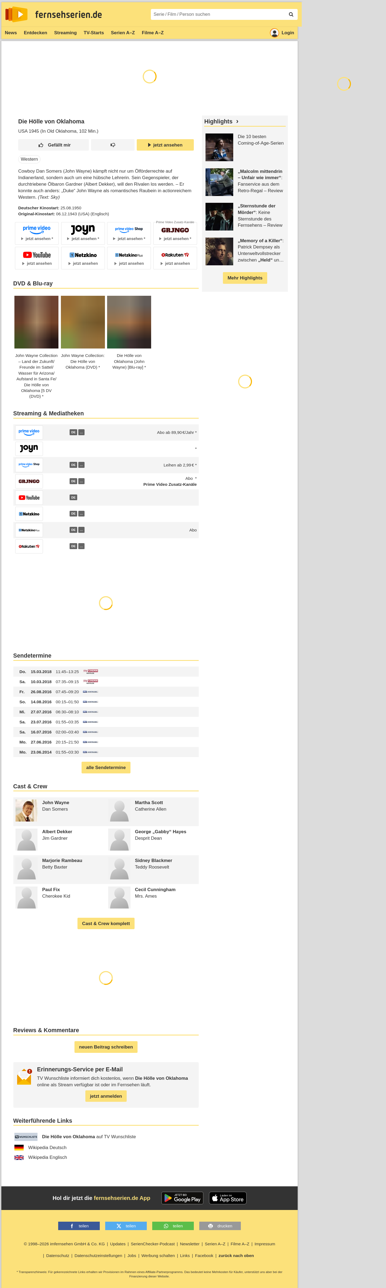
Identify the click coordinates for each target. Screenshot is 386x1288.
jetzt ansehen (165, 145)
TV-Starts (94, 32)
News (11, 32)
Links (185, 1255)
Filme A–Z (153, 32)
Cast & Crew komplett (106, 923)
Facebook (204, 1255)
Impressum (265, 1244)
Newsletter (190, 1244)
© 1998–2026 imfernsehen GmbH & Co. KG (64, 1244)
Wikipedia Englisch (40, 1157)
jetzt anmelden (106, 1096)
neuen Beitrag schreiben (106, 1047)
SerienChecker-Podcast (153, 1244)
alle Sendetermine (106, 767)
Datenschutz (57, 1255)
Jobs (131, 1255)
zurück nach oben (236, 1255)
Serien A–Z (123, 32)
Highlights (218, 121)
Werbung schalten (158, 1255)
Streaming (65, 32)
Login (282, 33)
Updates (118, 1244)
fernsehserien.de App (122, 1198)
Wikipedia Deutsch (40, 1147)
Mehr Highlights (245, 278)
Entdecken (35, 32)
